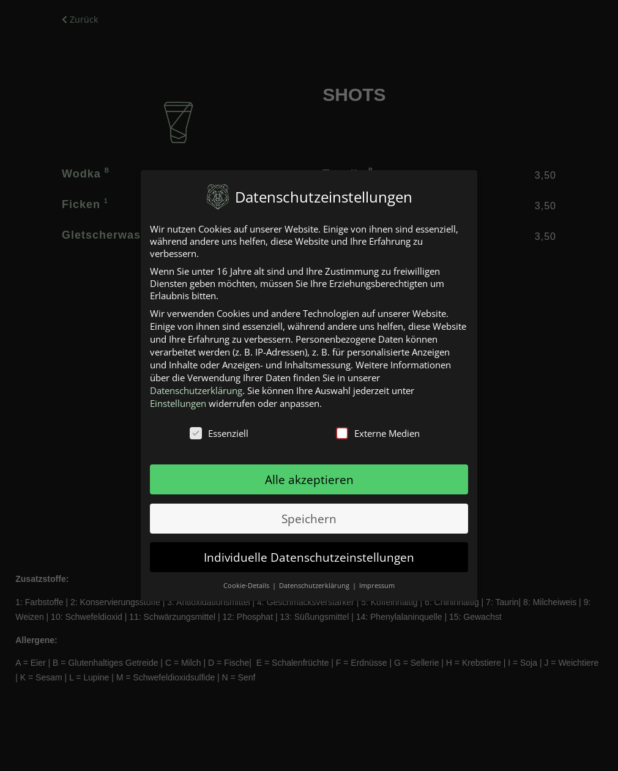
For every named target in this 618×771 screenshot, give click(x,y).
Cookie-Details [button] (247, 585)
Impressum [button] (377, 585)
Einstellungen (178, 403)
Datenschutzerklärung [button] (315, 585)
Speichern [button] (309, 518)
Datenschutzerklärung (196, 390)
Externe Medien (378, 433)
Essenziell (219, 433)
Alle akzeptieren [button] (309, 479)
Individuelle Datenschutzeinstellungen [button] (309, 557)
